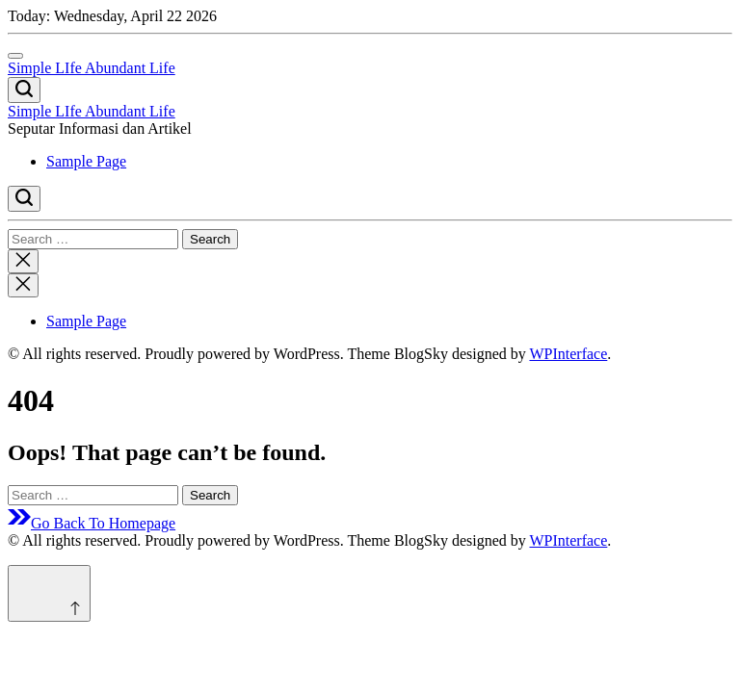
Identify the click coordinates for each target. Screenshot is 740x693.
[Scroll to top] (49, 593)
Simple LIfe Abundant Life (91, 68)
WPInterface (568, 354)
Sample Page (86, 161)
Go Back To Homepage (91, 523)
